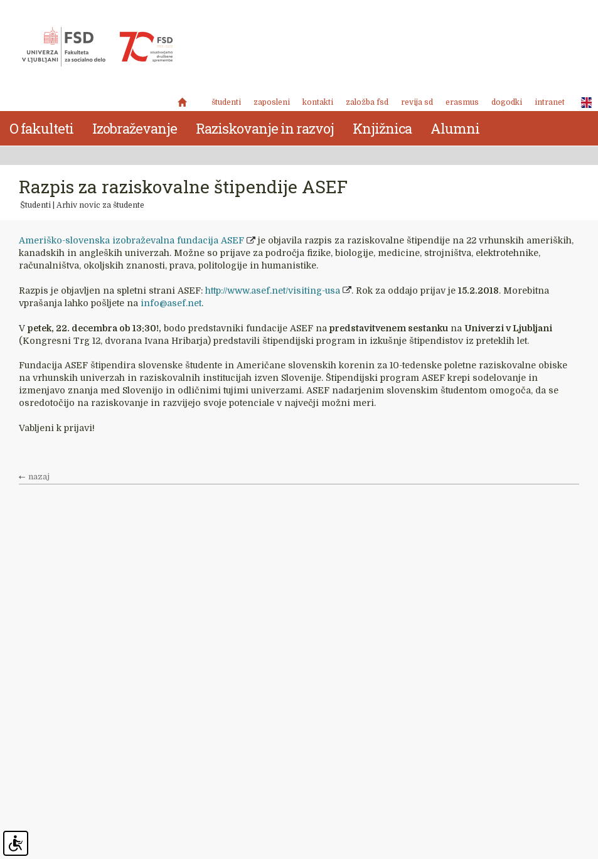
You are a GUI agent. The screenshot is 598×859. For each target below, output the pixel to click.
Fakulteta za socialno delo (97, 47)
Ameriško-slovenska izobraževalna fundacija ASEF (131, 240)
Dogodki (506, 102)
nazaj (39, 476)
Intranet (550, 102)
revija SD (417, 102)
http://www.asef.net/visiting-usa (272, 290)
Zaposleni (272, 102)
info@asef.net (171, 303)
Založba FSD (367, 102)
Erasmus (462, 102)
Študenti (226, 102)
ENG (583, 103)
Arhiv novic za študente (100, 205)
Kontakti (317, 102)
